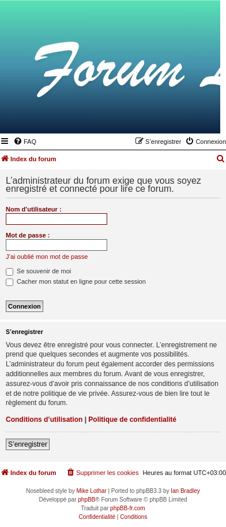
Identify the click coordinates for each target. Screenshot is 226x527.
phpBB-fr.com (127, 508)
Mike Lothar (91, 491)
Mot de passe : (28, 235)
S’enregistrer (27, 444)
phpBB (86, 499)
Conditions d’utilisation (44, 419)
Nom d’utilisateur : (34, 209)
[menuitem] (24, 142)
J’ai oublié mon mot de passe (47, 256)
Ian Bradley (185, 491)
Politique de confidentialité (132, 419)
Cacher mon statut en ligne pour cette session (76, 281)
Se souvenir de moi (38, 271)
